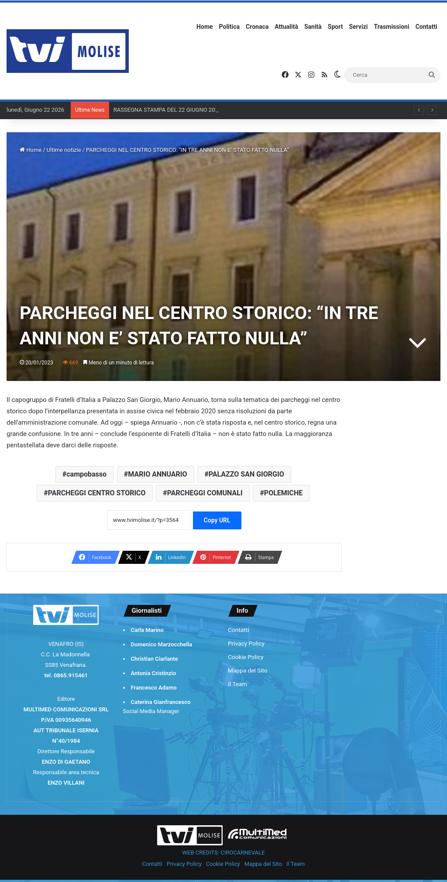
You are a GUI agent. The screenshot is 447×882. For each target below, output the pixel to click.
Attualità (286, 26)
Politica (229, 26)
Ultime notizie (64, 150)
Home (204, 26)
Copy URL (217, 520)
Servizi (358, 26)
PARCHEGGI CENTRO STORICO (97, 493)
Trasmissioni (391, 26)
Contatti (426, 26)
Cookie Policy (246, 656)
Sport (335, 26)
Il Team (237, 683)
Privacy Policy (246, 643)
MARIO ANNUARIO (157, 474)
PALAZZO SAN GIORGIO (246, 474)
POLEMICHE (283, 493)
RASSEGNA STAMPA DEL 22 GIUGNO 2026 (167, 109)
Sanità (313, 26)
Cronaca (257, 26)
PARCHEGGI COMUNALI (205, 493)
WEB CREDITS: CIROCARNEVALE (223, 852)
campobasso (86, 474)
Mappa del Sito (248, 670)
